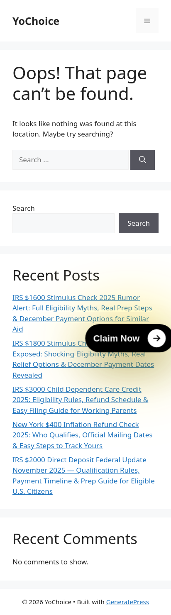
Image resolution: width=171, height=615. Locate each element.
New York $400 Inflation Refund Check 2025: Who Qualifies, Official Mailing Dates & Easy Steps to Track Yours (82, 435)
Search (23, 208)
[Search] (142, 160)
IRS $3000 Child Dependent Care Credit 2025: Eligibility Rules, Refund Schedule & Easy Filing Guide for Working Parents (80, 399)
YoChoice (35, 21)
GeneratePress (127, 602)
